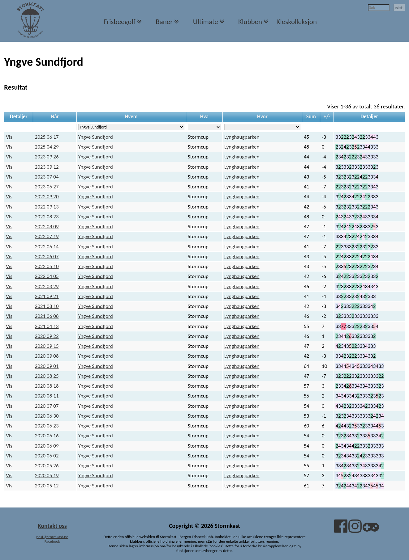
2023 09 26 (47, 157)
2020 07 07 (47, 406)
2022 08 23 (47, 216)
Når (55, 116)
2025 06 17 (47, 137)
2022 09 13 (47, 207)
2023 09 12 (47, 167)
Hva (204, 116)
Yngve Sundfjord (95, 137)
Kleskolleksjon (297, 21)
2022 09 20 (47, 196)
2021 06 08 (47, 316)
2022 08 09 (47, 226)
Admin (399, 8)
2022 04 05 (47, 276)
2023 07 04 (47, 177)
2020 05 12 (47, 485)
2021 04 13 (47, 326)
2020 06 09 (47, 446)
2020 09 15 (47, 346)
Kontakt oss (52, 525)
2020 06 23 (47, 426)
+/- (327, 116)
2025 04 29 (47, 147)
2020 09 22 (47, 336)
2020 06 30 (47, 416)
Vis (9, 137)
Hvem (131, 116)
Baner (164, 21)
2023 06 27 (47, 186)
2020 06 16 (47, 435)
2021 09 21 (47, 296)
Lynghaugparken (241, 137)
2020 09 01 (47, 366)
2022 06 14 (47, 246)
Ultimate (205, 21)
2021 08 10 (47, 306)
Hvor (262, 116)
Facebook (52, 541)
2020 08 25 (47, 376)
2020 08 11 (47, 396)
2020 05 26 (47, 465)
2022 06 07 (47, 256)
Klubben (250, 21)
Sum (311, 116)
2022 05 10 (47, 266)
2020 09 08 (47, 356)
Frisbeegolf (120, 21)
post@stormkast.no (52, 536)
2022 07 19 (47, 236)
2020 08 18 (47, 386)
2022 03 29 (47, 286)
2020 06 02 (47, 456)
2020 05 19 (47, 475)
